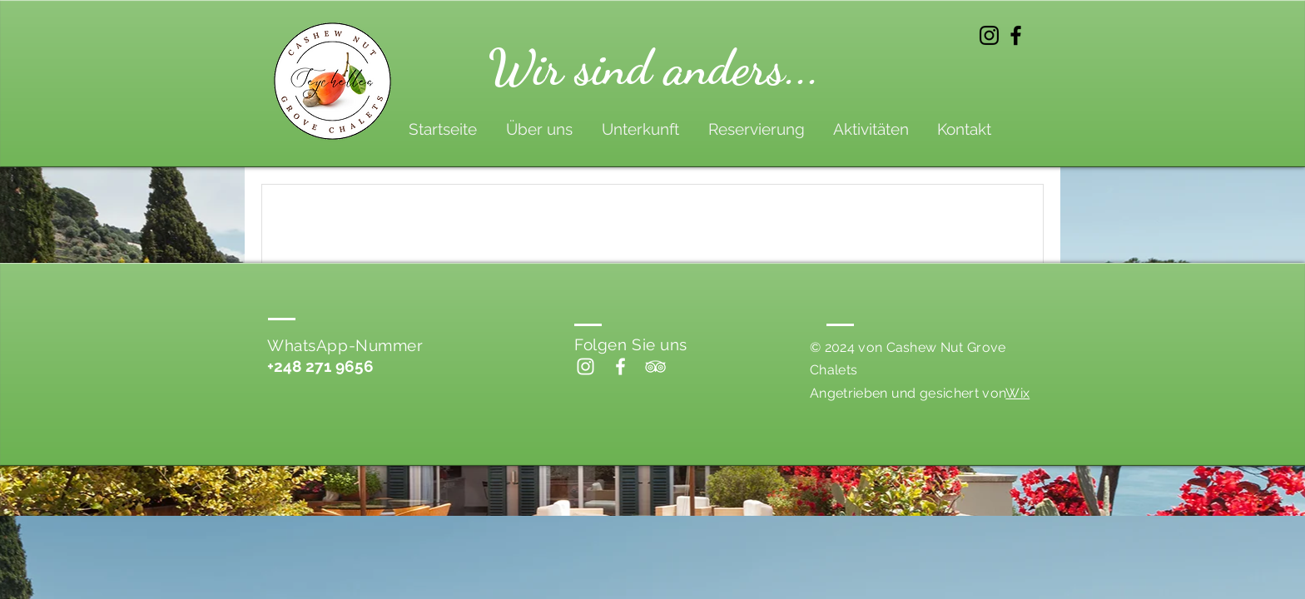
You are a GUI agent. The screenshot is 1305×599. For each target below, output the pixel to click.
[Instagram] (989, 35)
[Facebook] (1016, 35)
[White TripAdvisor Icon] (655, 366)
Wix (1017, 393)
